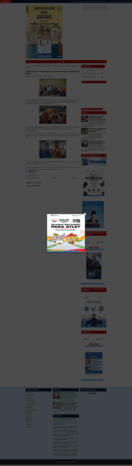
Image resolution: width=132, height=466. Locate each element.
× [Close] (85, 214)
